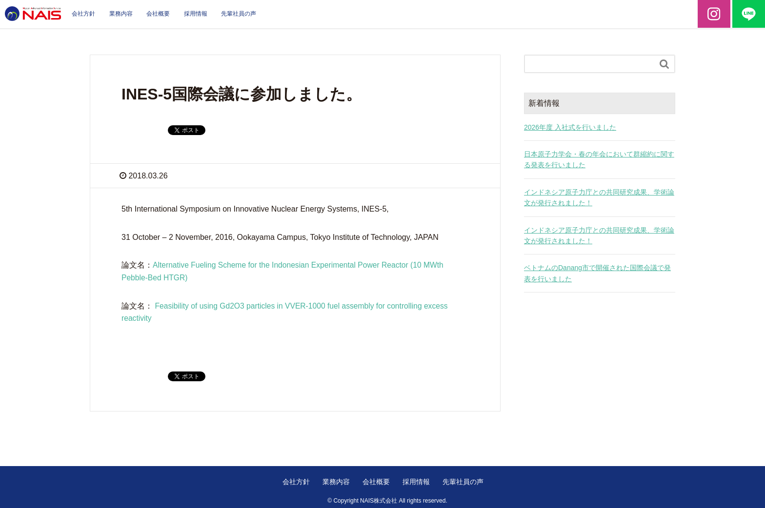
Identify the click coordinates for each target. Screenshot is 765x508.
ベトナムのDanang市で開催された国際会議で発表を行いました (597, 273)
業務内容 (121, 13)
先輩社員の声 (238, 13)
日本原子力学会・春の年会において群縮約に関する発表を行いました (599, 159)
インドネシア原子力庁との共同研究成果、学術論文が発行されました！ (599, 197)
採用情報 (195, 13)
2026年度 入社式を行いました (570, 127)
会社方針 (83, 13)
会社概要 (158, 13)
